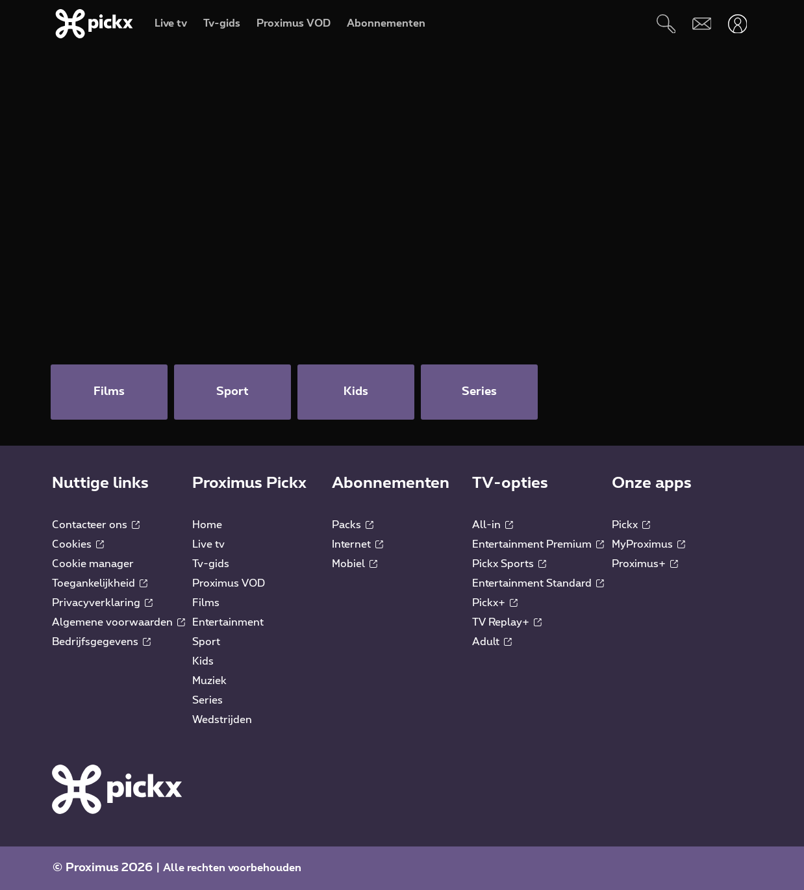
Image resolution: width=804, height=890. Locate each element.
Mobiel (354, 564)
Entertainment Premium (538, 544)
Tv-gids (210, 564)
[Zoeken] (666, 24)
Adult (492, 642)
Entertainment (228, 622)
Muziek (209, 681)
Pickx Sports (509, 564)
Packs (352, 525)
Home (207, 525)
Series (207, 700)
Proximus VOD (228, 583)
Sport (206, 642)
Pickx (631, 525)
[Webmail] (702, 24)
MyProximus (648, 544)
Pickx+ (495, 603)
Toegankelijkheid (99, 583)
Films (206, 603)
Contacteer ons (96, 525)
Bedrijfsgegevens (101, 642)
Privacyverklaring (102, 603)
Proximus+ (645, 564)
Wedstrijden (222, 720)
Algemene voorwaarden (118, 622)
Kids (203, 661)
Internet (357, 544)
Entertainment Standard (538, 583)
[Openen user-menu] (737, 24)
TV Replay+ (507, 622)
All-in (492, 525)
